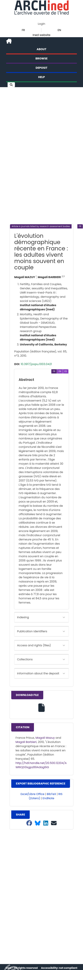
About (41, 49)
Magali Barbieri (26, 742)
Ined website (41, 35)
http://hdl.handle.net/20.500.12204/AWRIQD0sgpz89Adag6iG (41, 765)
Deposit (41, 68)
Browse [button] (42, 58)
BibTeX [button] (51, 794)
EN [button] (59, 30)
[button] (11, 84)
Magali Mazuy (45, 738)
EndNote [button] (48, 798)
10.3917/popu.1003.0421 (36, 364)
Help (41, 77)
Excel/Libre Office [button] (32, 794)
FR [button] (23, 30)
